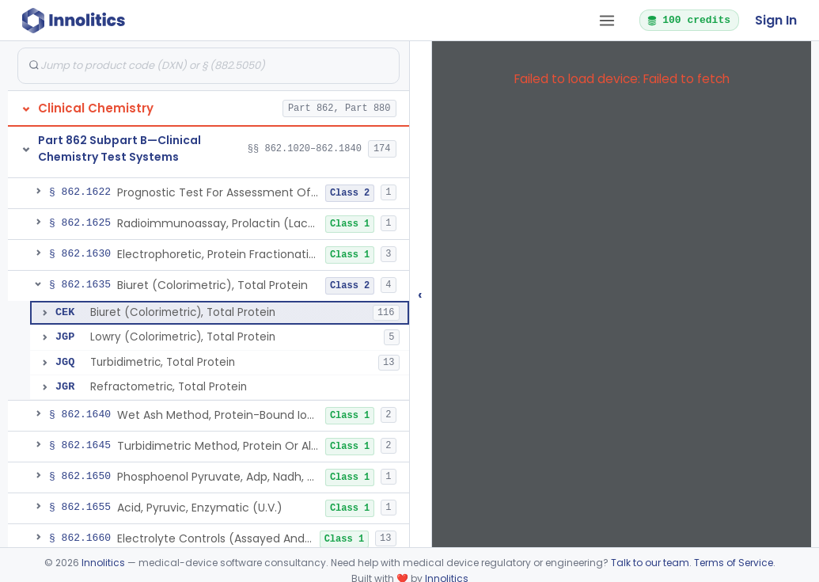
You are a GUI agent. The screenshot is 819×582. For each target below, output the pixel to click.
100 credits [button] (688, 20)
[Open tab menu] (606, 20)
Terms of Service (733, 562)
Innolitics (103, 562)
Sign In (776, 20)
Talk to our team (650, 562)
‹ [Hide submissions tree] (420, 294)
